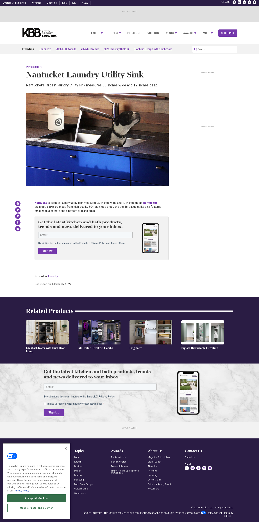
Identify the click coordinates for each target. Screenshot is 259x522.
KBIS (64, 3)
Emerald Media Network (14, 3)
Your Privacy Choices (188, 513)
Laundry (53, 276)
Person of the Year (119, 466)
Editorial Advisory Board (159, 484)
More (206, 33)
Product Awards (118, 462)
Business (78, 466)
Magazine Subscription (159, 457)
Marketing (79, 480)
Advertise (36, 3)
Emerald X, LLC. (206, 507)
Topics (113, 33)
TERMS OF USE (215, 513)
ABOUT (87, 513)
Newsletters (153, 489)
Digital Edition (154, 462)
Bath (76, 457)
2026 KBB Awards (66, 49)
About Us (152, 466)
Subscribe (228, 33)
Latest (95, 33)
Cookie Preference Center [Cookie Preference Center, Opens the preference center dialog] (36, 508)
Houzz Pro (45, 49)
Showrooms (80, 493)
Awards (188, 33)
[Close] (66, 448)
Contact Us (190, 457)
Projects (133, 33)
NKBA (85, 3)
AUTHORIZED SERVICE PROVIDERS (121, 513)
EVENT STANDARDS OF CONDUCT (157, 513)
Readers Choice (118, 457)
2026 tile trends (90, 49)
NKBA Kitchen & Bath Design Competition (125, 472)
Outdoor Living (81, 489)
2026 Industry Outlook (116, 49)
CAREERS (97, 513)
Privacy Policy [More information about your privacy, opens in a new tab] (22, 490)
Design (77, 471)
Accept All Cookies (36, 498)
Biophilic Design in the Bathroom (153, 49)
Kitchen (77, 462)
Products (152, 33)
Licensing (52, 3)
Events (169, 33)
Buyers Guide (154, 480)
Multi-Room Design (83, 484)
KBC (74, 3)
